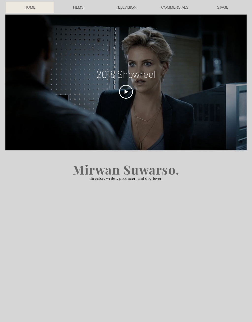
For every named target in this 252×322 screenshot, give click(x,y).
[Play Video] (126, 92)
